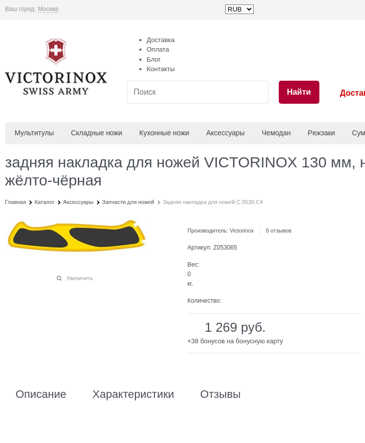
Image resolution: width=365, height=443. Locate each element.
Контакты (161, 69)
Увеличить (79, 278)
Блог (154, 59)
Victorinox (242, 231)
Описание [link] (41, 394)
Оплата (158, 49)
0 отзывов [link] (278, 231)
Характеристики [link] (133, 394)
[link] (48, 9)
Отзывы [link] (220, 394)
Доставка (161, 40)
